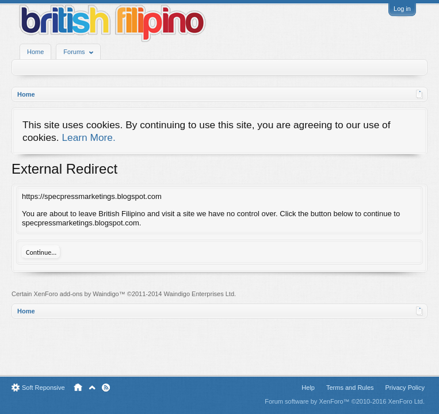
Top (92, 388)
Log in (402, 8)
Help (308, 387)
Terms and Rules (350, 387)
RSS (106, 388)
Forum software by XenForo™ (345, 401)
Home (35, 51)
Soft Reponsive (43, 387)
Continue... (41, 252)
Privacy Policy (405, 387)
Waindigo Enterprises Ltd (199, 293)
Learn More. (88, 137)
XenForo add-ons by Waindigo (76, 293)
